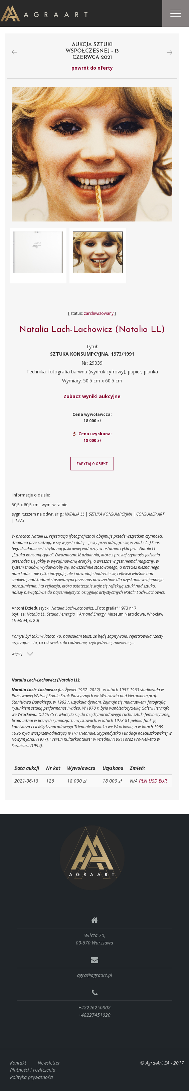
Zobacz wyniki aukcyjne (92, 396)
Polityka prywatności (31, 1077)
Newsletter (49, 1063)
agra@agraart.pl (94, 975)
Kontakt (18, 1063)
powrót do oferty (92, 68)
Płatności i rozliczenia (32, 1070)
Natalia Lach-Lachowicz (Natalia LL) (92, 330)
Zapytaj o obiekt (92, 463)
